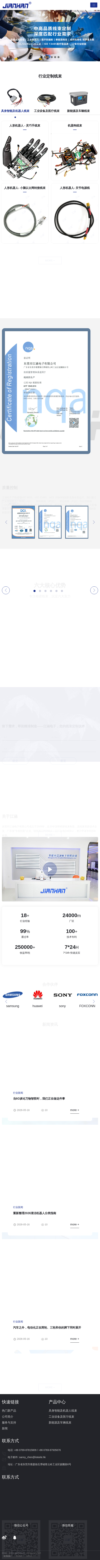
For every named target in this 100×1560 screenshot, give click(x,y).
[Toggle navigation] (93, 5)
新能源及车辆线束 (60, 1422)
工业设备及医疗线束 (61, 1416)
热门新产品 (9, 1410)
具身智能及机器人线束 (63, 1410)
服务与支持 (9, 1422)
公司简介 (7, 1416)
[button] (41, 57)
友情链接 (7, 1556)
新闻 (5, 1428)
